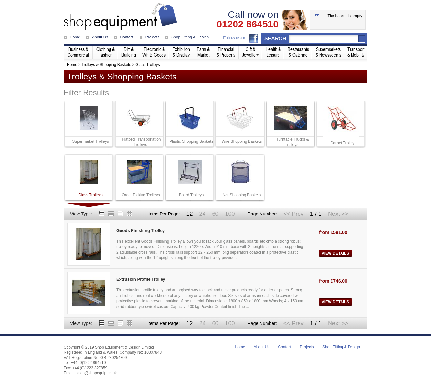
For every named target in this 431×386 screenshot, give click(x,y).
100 (230, 214)
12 (189, 214)
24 (202, 214)
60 (215, 214)
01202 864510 (247, 24)
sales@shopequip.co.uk (96, 373)
